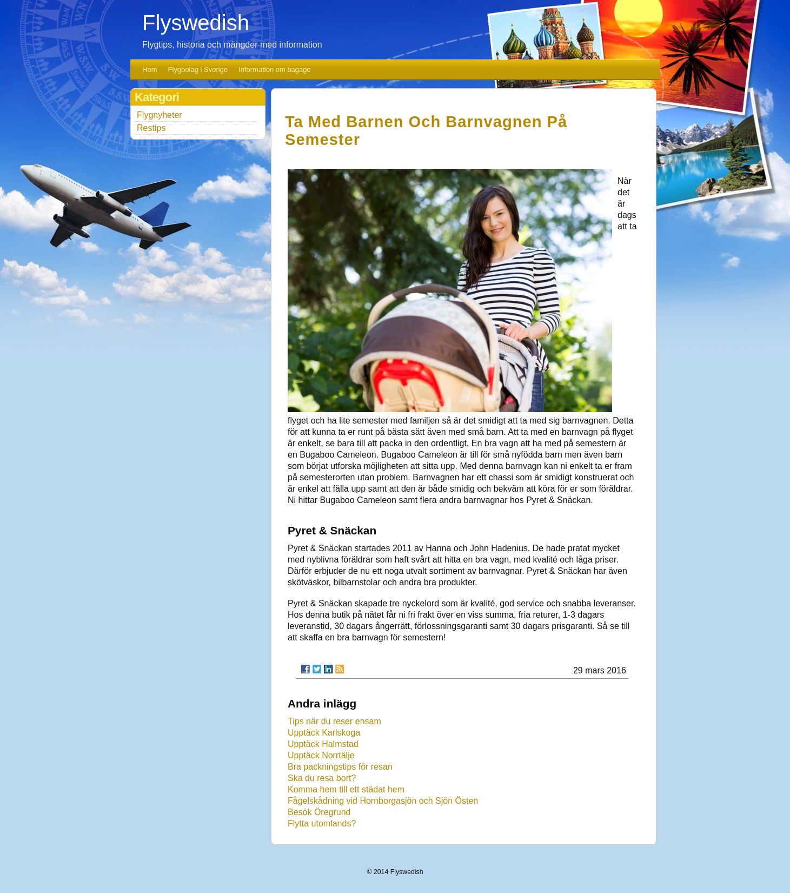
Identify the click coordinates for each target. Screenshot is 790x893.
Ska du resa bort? (322, 778)
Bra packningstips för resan (340, 766)
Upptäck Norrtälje (321, 755)
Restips (151, 128)
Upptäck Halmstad (323, 744)
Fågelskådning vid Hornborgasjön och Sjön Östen (383, 800)
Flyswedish (195, 23)
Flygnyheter (159, 115)
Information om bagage (274, 69)
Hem (149, 69)
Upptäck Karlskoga (324, 732)
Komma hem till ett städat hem (346, 789)
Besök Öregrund (319, 812)
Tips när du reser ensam (334, 721)
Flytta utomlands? (322, 823)
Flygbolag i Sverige (198, 69)
